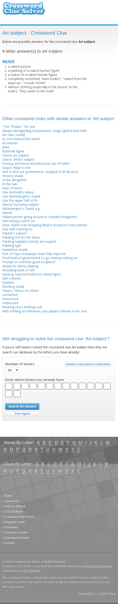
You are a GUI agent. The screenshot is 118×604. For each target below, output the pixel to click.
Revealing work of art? (18, 270)
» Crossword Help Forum (18, 517)
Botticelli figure (13, 151)
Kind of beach (12, 188)
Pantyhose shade (15, 249)
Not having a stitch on (18, 221)
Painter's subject (14, 233)
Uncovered (10, 299)
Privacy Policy (86, 594)
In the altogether (14, 180)
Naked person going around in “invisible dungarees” (40, 217)
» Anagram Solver (13, 522)
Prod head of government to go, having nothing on (40, 258)
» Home (7, 496)
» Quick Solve (11, 501)
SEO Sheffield (32, 571)
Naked (7, 213)
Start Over (22, 413)
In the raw (9, 184)
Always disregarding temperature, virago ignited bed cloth (44, 131)
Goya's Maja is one (16, 167)
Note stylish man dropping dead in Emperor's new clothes (44, 225)
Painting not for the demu (21, 237)
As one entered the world (21, 139)
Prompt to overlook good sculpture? (29, 262)
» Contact (8, 543)
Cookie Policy (107, 594)
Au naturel (9, 143)
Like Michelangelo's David (21, 196)
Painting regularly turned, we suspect (29, 241)
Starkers (8, 282)
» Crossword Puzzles (15, 538)
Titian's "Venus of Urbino (20, 290)
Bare (5, 147)
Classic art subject (15, 155)
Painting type (11, 245)
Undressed (10, 303)
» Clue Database (12, 512)
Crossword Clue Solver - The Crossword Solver (23, 10)
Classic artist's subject (18, 159)
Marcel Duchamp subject (20, 204)
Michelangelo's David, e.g (21, 208)
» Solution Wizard (13, 506)
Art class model (13, 135)
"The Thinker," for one (18, 126)
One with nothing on (17, 229)
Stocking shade (13, 286)
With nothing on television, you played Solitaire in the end (44, 311)
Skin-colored (11, 278)
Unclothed (9, 295)
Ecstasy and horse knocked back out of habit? (36, 163)
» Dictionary (10, 527)
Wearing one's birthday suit (22, 307)
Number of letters (19, 364)
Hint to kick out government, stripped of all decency (40, 172)
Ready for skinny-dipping (20, 266)
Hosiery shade (12, 176)
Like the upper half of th (20, 200)
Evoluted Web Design (98, 566)
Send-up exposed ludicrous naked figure (31, 274)
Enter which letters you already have (34, 380)
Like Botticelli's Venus (18, 192)
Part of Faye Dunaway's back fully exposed (33, 254)
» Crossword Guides (15, 533)
